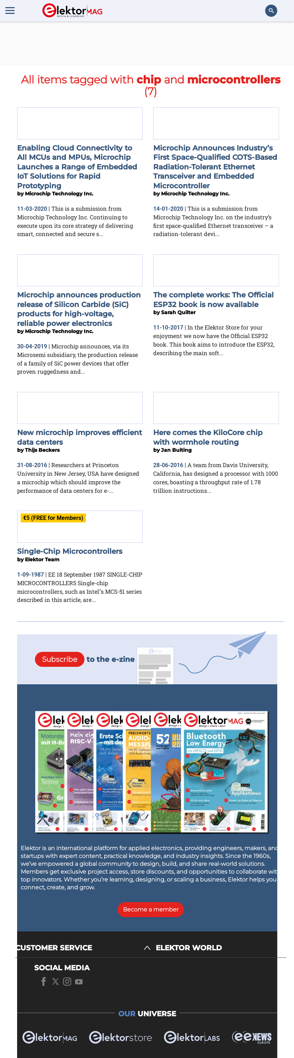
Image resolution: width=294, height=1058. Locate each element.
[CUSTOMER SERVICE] (83, 948)
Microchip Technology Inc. (59, 193)
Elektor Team (42, 559)
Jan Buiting (176, 450)
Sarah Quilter (178, 312)
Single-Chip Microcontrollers (69, 551)
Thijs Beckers (42, 450)
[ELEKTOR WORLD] (221, 948)
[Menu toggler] (10, 10)
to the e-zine (85, 659)
